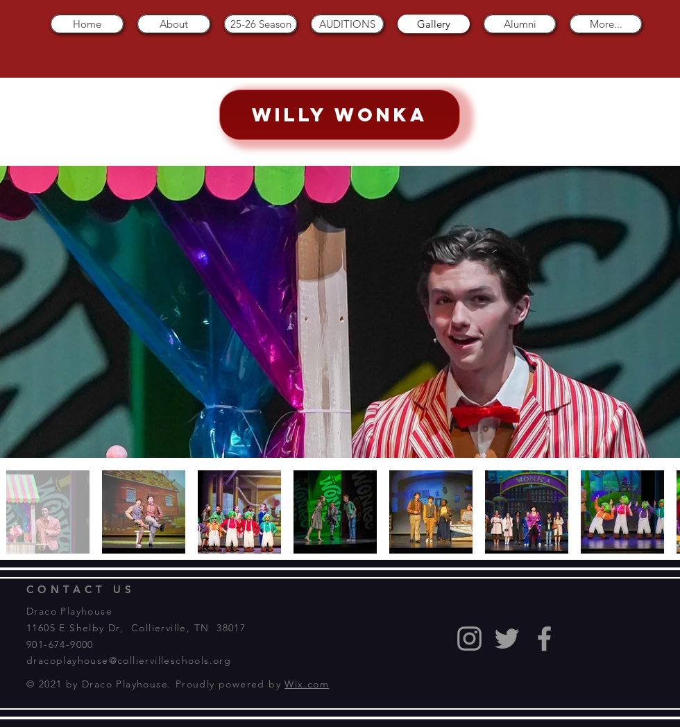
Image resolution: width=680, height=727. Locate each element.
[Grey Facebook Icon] (544, 638)
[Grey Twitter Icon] (507, 638)
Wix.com (306, 684)
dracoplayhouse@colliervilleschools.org (128, 660)
